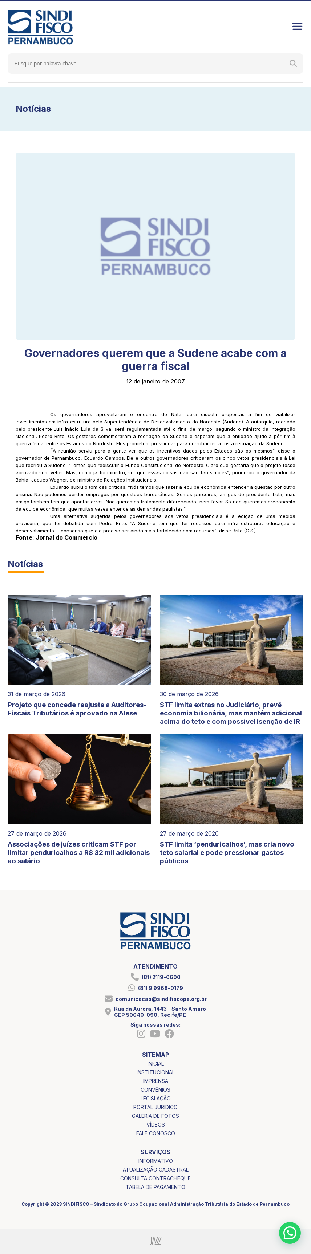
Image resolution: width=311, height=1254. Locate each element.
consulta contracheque (155, 1178)
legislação (156, 1098)
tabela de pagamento (155, 1187)
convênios (155, 1090)
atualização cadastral (156, 1169)
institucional (156, 1072)
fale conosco (155, 1133)
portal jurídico (155, 1107)
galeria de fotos (155, 1116)
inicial (156, 1063)
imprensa (155, 1081)
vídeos (155, 1124)
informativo (155, 1161)
